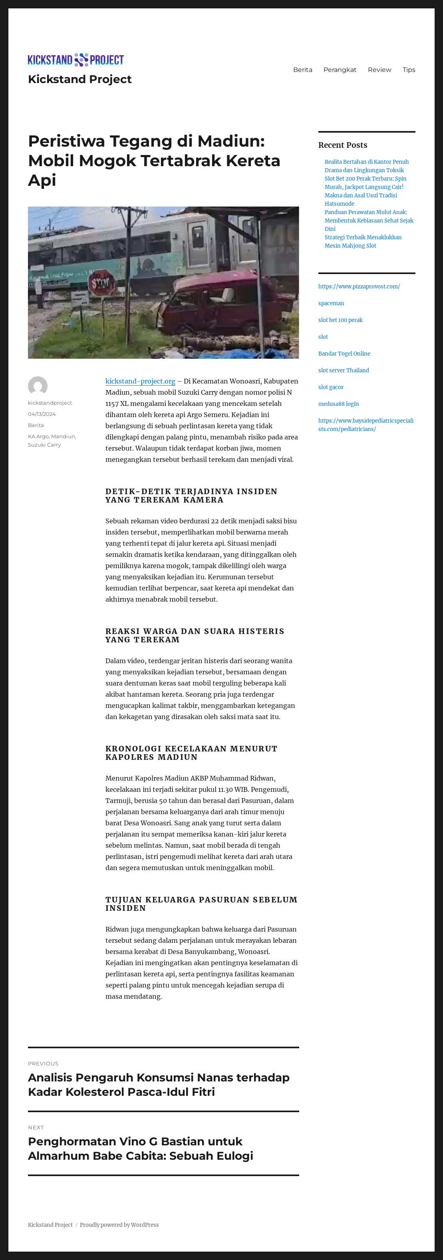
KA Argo (38, 436)
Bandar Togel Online (344, 353)
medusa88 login (338, 404)
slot (323, 337)
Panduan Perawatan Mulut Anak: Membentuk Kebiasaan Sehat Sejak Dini (369, 221)
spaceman (331, 303)
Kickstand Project (80, 79)
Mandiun (63, 436)
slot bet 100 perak (340, 320)
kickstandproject (50, 402)
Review (379, 70)
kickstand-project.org (140, 381)
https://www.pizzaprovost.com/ (359, 286)
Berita (302, 70)
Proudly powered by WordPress (119, 1225)
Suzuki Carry (44, 444)
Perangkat (340, 70)
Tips (409, 70)
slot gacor (331, 387)
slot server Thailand (343, 370)
